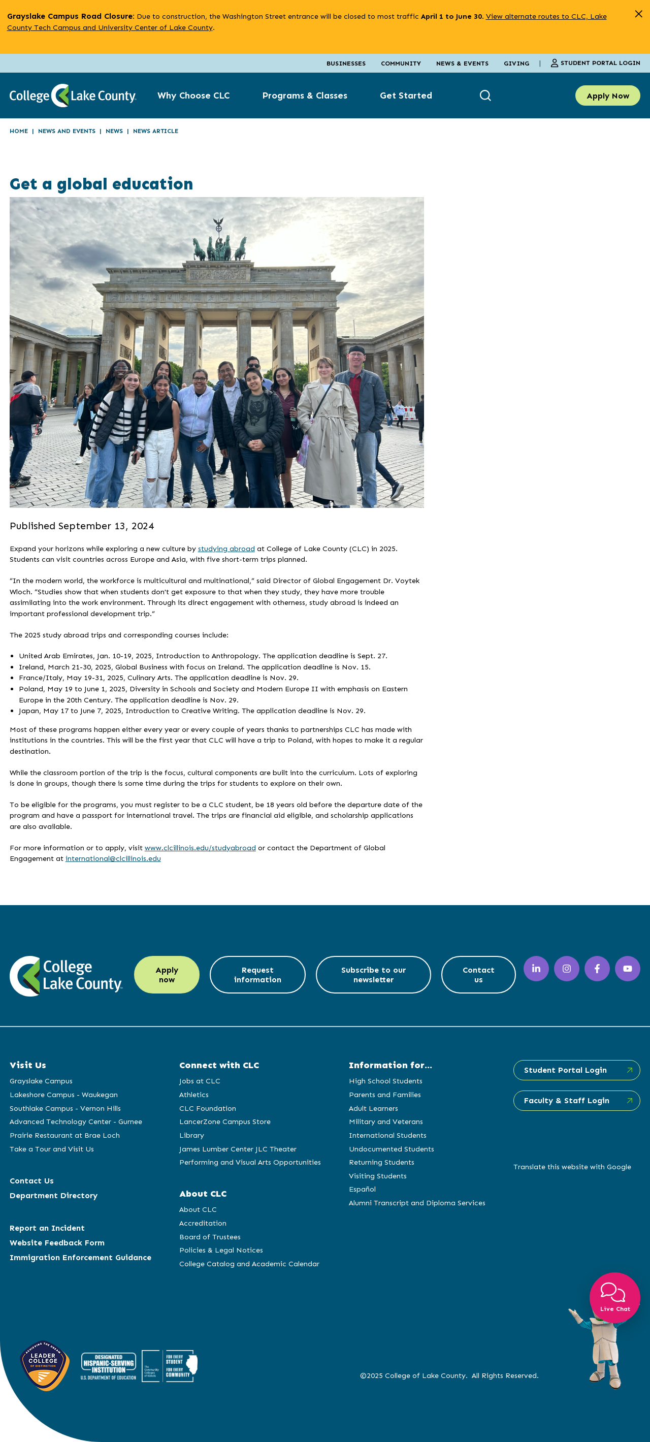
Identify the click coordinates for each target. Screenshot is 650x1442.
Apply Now (608, 96)
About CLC (198, 1209)
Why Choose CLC (193, 95)
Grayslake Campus (41, 1080)
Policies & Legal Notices (221, 1250)
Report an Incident (47, 1228)
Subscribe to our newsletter (373, 974)
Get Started (406, 95)
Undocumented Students (391, 1148)
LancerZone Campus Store (225, 1121)
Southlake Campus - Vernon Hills (65, 1108)
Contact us (479, 974)
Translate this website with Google (572, 1166)
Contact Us (32, 1180)
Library (191, 1135)
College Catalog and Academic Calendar (249, 1263)
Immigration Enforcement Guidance (80, 1257)
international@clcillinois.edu (113, 858)
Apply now (166, 974)
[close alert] (638, 14)
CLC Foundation (207, 1108)
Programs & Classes (304, 95)
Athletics (194, 1094)
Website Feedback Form (57, 1242)
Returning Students (381, 1162)
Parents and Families (385, 1094)
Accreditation (202, 1223)
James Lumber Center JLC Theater (238, 1148)
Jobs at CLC (199, 1080)
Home (19, 131)
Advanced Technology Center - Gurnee (76, 1121)
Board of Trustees (210, 1236)
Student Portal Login (595, 63)
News (114, 131)
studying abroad (226, 548)
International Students (388, 1135)
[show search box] (487, 96)
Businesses (346, 63)
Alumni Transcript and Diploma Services (417, 1202)
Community (401, 63)
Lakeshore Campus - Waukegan (64, 1094)
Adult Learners (373, 1108)
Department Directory (54, 1195)
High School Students (385, 1080)
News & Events (462, 63)
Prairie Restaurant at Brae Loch (65, 1135)
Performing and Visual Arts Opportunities (250, 1162)
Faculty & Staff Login (566, 1100)
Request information (257, 974)
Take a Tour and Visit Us (52, 1148)
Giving (516, 63)
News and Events (66, 131)
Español (362, 1189)
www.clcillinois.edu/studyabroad (200, 847)
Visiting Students (378, 1175)
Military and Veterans (386, 1121)
